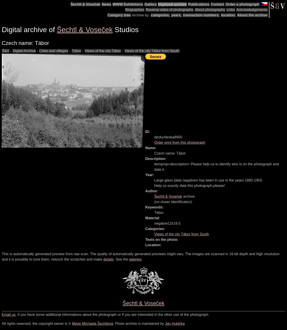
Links (230, 10)
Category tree (119, 15)
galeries (135, 259)
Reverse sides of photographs (170, 10)
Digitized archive (172, 4)
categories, (160, 15)
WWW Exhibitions (128, 4)
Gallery (150, 4)
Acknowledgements (251, 10)
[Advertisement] (216, 92)
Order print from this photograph (179, 142)
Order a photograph (242, 4)
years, (176, 15)
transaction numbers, (201, 15)
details (108, 259)
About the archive (252, 15)
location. (228, 15)
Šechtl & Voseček (85, 4)
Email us (8, 315)
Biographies (134, 10)
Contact (217, 4)
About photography (210, 10)
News (106, 4)
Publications (198, 4)
